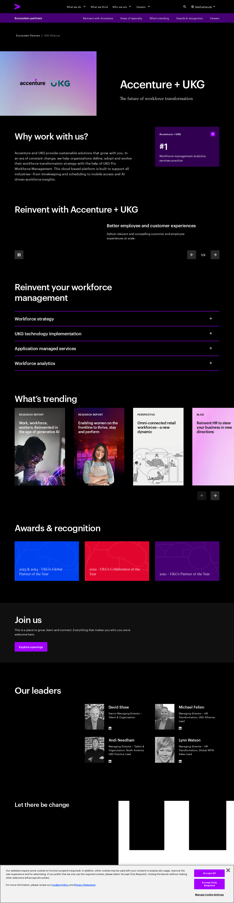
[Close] (228, 870)
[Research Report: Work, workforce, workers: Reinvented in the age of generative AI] (40, 446)
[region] (117, 884)
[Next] (215, 495)
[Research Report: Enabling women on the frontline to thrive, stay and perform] (99, 446)
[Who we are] (122, 6)
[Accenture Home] (26, 7)
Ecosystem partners (28, 18)
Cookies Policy (60, 885)
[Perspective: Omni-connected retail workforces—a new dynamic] (158, 446)
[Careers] (143, 6)
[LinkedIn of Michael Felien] (180, 728)
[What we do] (76, 6)
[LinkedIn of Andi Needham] (110, 761)
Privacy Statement (84, 885)
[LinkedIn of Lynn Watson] (180, 761)
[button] (31, 647)
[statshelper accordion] (212, 134)
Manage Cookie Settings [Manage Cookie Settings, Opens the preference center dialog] (209, 894)
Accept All (209, 873)
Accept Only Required (209, 884)
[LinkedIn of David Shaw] (110, 728)
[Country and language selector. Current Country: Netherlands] (203, 6)
